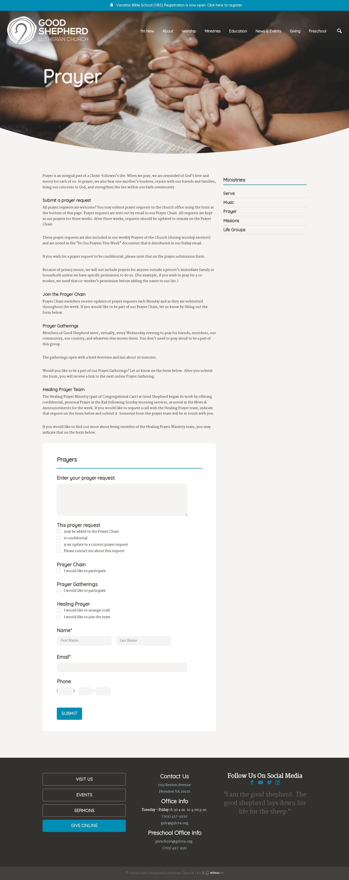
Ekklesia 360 (213, 873)
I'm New (147, 31)
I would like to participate (85, 571)
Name (64, 630)
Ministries (213, 31)
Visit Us (84, 779)
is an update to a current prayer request (96, 544)
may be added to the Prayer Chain (91, 531)
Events (84, 795)
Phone (64, 681)
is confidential (75, 538)
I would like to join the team (87, 617)
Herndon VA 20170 (174, 792)
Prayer (230, 211)
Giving (295, 31)
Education (238, 31)
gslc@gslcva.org (174, 823)
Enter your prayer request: (86, 478)
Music (228, 202)
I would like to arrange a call (87, 610)
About (167, 31)
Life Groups (234, 229)
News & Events (268, 31)
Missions (231, 220)
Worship (189, 31)
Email (63, 657)
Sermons (84, 810)
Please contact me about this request (94, 551)
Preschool (317, 31)
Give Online (84, 825)
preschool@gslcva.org (174, 841)
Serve (229, 193)
